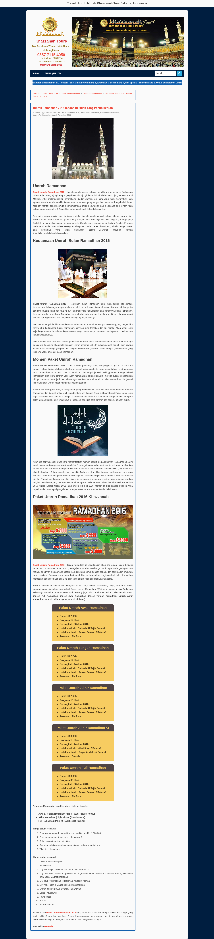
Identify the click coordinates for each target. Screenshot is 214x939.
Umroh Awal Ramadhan (109, 113)
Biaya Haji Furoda (53, 73)
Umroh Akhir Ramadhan (89, 113)
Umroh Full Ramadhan (42, 115)
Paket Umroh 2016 (71, 113)
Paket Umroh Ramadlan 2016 (61, 912)
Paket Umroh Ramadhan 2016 (48, 192)
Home (36, 73)
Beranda (48, 926)
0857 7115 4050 (51, 55)
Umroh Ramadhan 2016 (61, 115)
